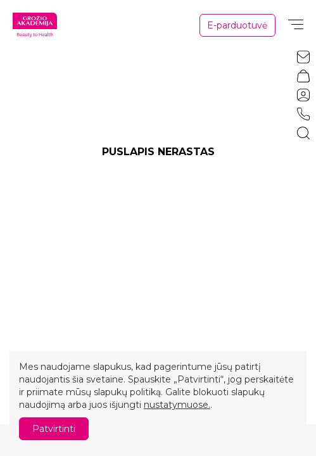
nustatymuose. (177, 404)
